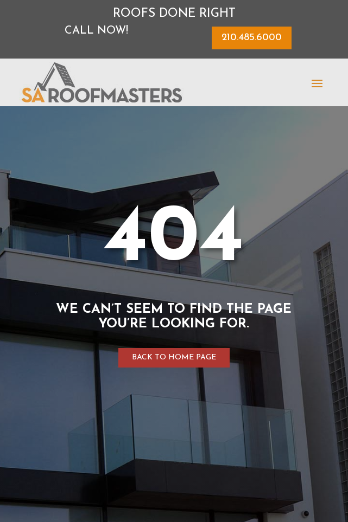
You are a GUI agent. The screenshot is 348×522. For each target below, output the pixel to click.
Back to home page (174, 357)
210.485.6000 (252, 38)
